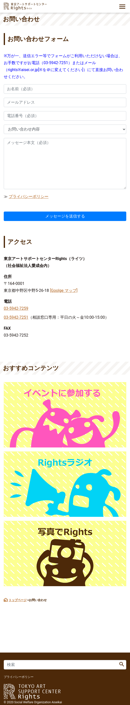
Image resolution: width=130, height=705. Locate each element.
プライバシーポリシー (28, 196)
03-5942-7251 (16, 317)
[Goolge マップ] (64, 290)
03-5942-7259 (16, 308)
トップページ (18, 600)
